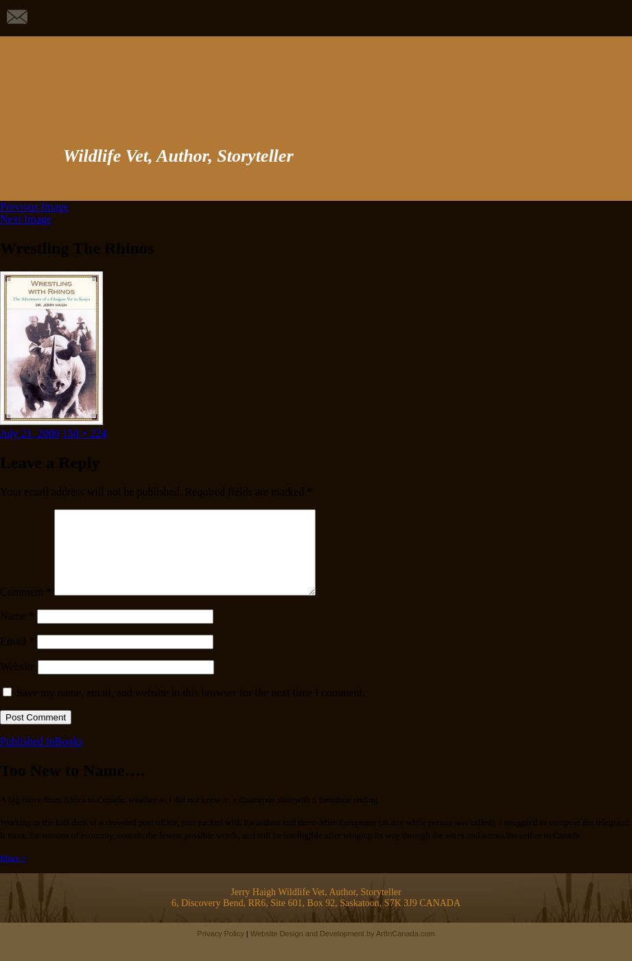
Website (17, 683)
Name (17, 632)
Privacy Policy (220, 950)
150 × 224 (84, 433)
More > (13, 874)
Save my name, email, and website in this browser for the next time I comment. (190, 709)
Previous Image (34, 206)
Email (17, 658)
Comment (25, 608)
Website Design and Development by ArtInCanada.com (342, 950)
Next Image (25, 219)
